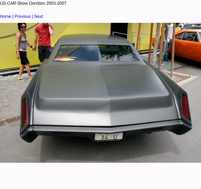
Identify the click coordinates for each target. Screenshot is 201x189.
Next (38, 16)
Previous (23, 16)
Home (5, 16)
